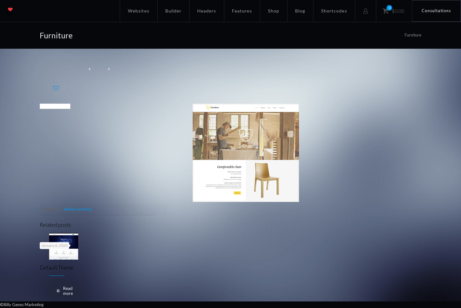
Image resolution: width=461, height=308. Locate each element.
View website (77, 209)
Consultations (436, 10)
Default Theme (56, 267)
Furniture (413, 34)
